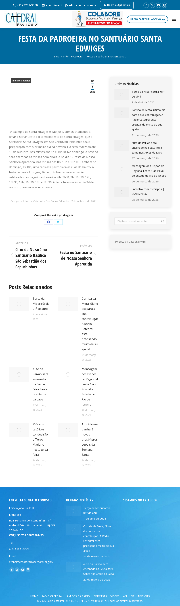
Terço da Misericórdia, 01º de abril (41, 304)
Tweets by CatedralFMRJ (130, 241)
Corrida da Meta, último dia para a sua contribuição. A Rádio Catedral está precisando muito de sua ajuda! (90, 324)
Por (57, 201)
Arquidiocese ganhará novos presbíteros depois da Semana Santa (90, 439)
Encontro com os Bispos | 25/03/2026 (148, 191)
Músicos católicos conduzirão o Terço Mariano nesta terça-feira (41, 439)
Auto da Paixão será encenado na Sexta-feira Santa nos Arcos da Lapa (40, 384)
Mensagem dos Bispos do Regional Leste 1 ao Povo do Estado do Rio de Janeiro (90, 386)
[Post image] (19, 304)
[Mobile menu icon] (174, 19)
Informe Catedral (21, 80)
